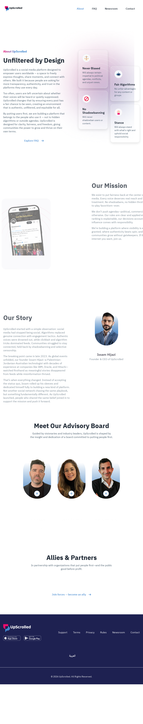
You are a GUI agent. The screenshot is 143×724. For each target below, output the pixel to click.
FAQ (94, 9)
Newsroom (111, 9)
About (80, 9)
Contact (130, 9)
